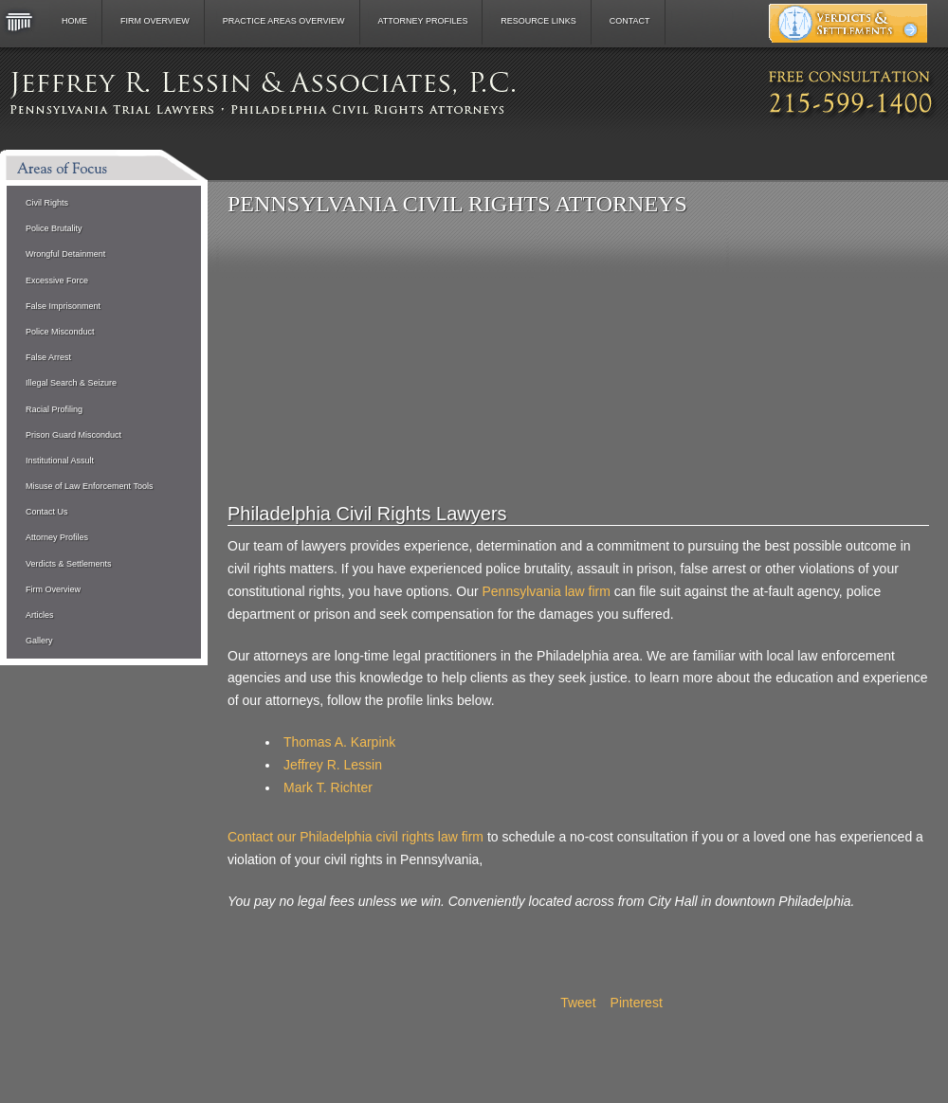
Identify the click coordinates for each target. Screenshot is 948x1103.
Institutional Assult (60, 460)
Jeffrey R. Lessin (332, 764)
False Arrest (48, 357)
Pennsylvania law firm (546, 591)
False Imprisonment (63, 306)
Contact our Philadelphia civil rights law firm (355, 836)
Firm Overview (155, 21)
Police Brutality (54, 228)
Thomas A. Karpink (339, 742)
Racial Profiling (54, 409)
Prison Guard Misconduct (73, 435)
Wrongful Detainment (65, 254)
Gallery (39, 640)
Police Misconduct (60, 331)
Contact (630, 21)
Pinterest (637, 1002)
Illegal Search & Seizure (71, 383)
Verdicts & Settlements (69, 564)
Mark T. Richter (328, 787)
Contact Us (47, 511)
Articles (40, 615)
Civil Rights (47, 203)
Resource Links (538, 21)
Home (74, 21)
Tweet (577, 1002)
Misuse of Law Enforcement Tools (89, 486)
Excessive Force (57, 280)
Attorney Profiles (422, 21)
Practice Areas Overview (284, 21)
